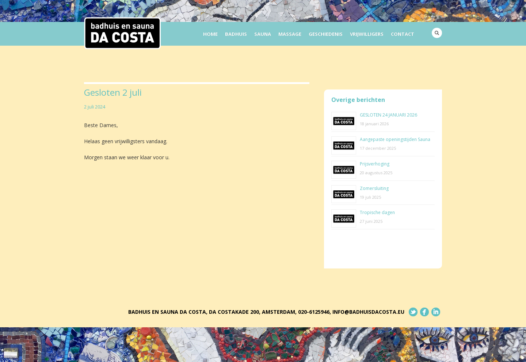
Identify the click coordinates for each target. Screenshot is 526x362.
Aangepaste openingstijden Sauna (395, 139)
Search (437, 33)
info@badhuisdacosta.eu (368, 311)
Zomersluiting (374, 188)
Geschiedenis (326, 34)
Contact (402, 34)
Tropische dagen (377, 212)
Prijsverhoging (374, 164)
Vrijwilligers (367, 34)
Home (210, 34)
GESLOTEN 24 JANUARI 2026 (388, 115)
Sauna (262, 34)
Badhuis (236, 34)
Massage (289, 34)
